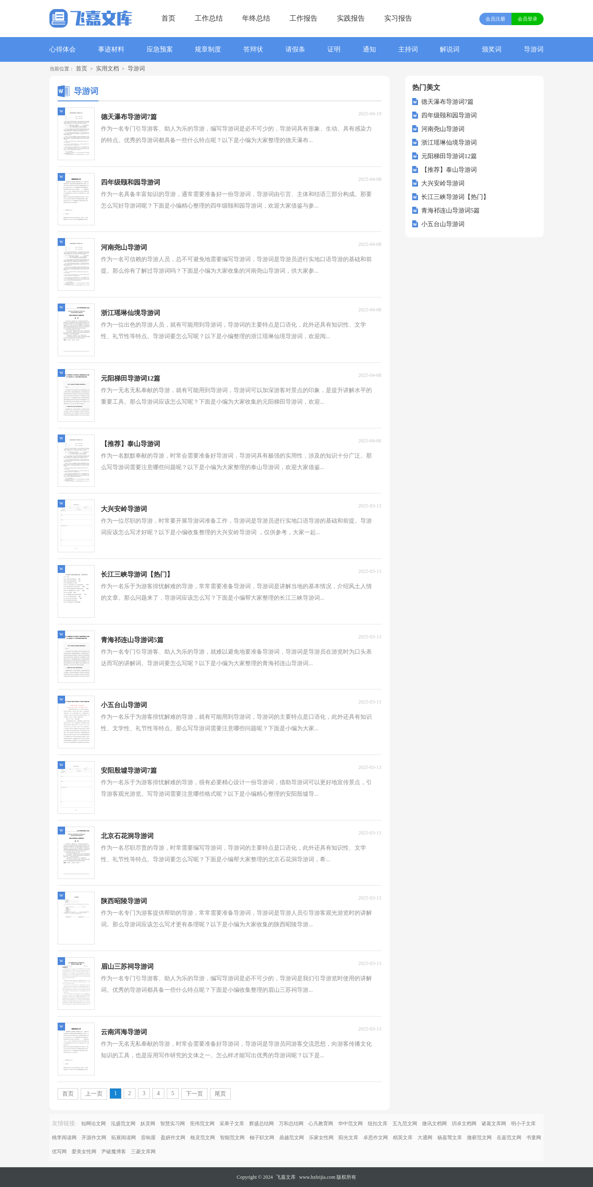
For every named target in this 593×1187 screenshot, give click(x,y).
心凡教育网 (320, 1123)
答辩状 (253, 49)
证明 (334, 49)
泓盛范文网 (123, 1123)
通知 (369, 49)
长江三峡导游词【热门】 (455, 197)
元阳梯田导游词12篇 (449, 156)
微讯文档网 (434, 1123)
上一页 (94, 1094)
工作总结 (209, 18)
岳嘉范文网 (509, 1137)
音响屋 (148, 1137)
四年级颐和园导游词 (449, 115)
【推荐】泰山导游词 (449, 169)
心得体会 (62, 49)
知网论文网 (93, 1123)
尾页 (220, 1094)
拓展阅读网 (123, 1137)
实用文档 (107, 68)
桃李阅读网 (64, 1137)
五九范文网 (404, 1123)
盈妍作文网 (173, 1137)
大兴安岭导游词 (443, 183)
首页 (168, 18)
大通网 (425, 1137)
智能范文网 (232, 1137)
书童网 (533, 1137)
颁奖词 (492, 49)
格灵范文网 (202, 1137)
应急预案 (160, 49)
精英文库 (403, 1137)
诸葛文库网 (493, 1123)
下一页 (194, 1094)
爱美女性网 (84, 1151)
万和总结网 (291, 1123)
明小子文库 (523, 1123)
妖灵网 (147, 1123)
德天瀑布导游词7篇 (447, 101)
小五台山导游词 (443, 224)
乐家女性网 (321, 1137)
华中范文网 (350, 1123)
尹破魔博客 (113, 1151)
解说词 (450, 49)
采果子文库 (231, 1123)
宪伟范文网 (202, 1123)
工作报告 (303, 18)
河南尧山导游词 (443, 129)
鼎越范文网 (291, 1137)
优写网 (59, 1151)
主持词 (408, 49)
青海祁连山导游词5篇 (450, 210)
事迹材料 (111, 49)
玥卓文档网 (464, 1123)
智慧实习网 (172, 1123)
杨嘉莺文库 (449, 1137)
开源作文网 (94, 1137)
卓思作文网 (375, 1137)
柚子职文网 (262, 1137)
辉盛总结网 (261, 1123)
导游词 (534, 49)
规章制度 (208, 49)
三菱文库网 (143, 1151)
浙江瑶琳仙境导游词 (449, 142)
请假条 (295, 49)
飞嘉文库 (286, 1177)
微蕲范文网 (479, 1137)
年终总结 (256, 18)
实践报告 (351, 18)
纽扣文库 (378, 1123)
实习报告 (398, 18)
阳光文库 (348, 1137)
